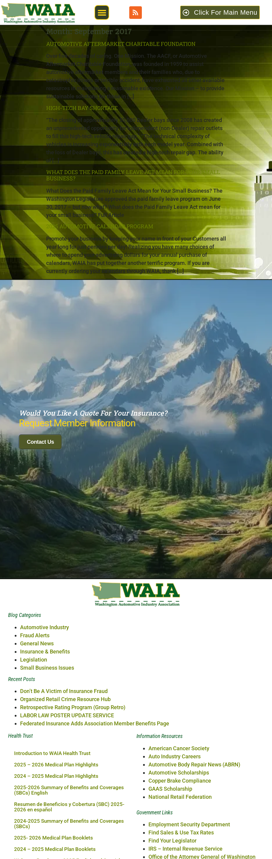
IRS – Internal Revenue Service (185, 837)
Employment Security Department (189, 813)
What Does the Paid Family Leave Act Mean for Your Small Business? (133, 175)
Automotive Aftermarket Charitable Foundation (121, 43)
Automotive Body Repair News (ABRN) (194, 753)
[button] (101, 12)
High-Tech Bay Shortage (82, 107)
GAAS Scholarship (170, 778)
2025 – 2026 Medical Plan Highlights (56, 754)
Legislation (33, 648)
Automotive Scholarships (178, 761)
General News (37, 632)
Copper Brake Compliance (179, 769)
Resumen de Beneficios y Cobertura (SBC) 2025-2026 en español (69, 795)
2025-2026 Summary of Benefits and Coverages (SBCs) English (69, 779)
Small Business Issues (47, 656)
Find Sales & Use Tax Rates (181, 821)
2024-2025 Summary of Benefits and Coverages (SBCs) (69, 812)
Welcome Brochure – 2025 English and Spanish (67, 849)
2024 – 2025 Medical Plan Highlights (56, 765)
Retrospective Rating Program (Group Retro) (72, 696)
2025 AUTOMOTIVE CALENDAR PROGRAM (99, 226)
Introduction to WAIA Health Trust (52, 742)
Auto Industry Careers (174, 745)
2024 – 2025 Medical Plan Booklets (55, 838)
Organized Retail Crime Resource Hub (65, 688)
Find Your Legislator (172, 829)
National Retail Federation (180, 786)
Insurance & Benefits (45, 640)
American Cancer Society (178, 737)
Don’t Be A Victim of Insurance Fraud (64, 680)
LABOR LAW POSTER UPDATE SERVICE (67, 704)
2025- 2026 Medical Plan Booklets (53, 827)
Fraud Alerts (34, 624)
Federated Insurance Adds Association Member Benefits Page (94, 712)
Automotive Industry (44, 616)
